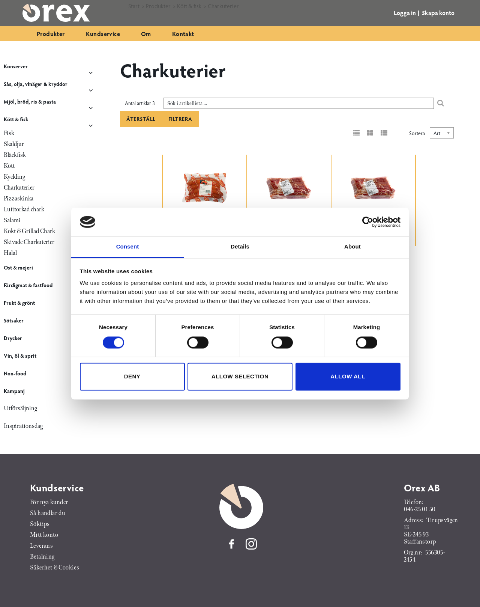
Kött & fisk (16, 119)
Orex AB (422, 487)
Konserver (16, 66)
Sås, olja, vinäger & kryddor (36, 83)
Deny (132, 377)
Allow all (347, 377)
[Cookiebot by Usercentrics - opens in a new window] (367, 221)
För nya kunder (49, 502)
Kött (9, 166)
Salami (12, 220)
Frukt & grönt (19, 302)
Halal (10, 253)
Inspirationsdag (23, 426)
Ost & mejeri (18, 267)
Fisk (9, 133)
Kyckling (14, 177)
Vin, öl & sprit (20, 355)
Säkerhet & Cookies (54, 567)
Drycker (13, 338)
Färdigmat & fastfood (28, 285)
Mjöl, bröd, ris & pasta (30, 101)
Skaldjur (14, 144)
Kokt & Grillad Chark (29, 231)
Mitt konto (44, 535)
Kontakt (183, 34)
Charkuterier (19, 187)
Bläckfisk (15, 155)
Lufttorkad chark (24, 209)
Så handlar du (47, 513)
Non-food (15, 373)
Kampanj (14, 391)
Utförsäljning (20, 408)
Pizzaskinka (18, 198)
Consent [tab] (127, 247)
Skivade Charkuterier (29, 242)
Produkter (51, 34)
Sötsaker (14, 320)
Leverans (41, 546)
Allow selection (240, 377)
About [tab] (352, 247)
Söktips (40, 524)
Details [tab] (240, 247)
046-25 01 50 (420, 509)
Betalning (42, 556)
